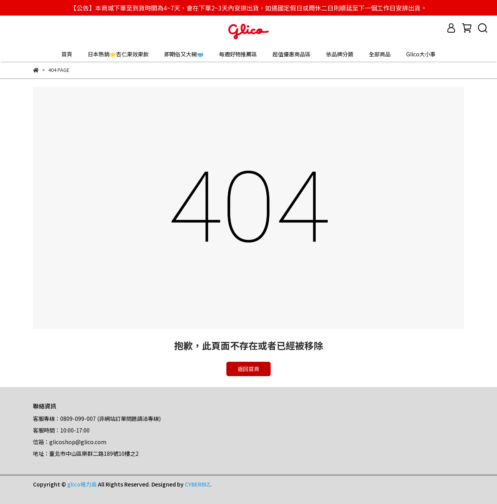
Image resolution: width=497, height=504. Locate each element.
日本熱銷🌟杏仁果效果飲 (118, 54)
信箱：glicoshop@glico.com (69, 442)
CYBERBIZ (197, 484)
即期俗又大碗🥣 (183, 54)
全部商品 (380, 54)
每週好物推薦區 (238, 54)
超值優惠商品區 (292, 54)
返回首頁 (248, 369)
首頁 (66, 54)
